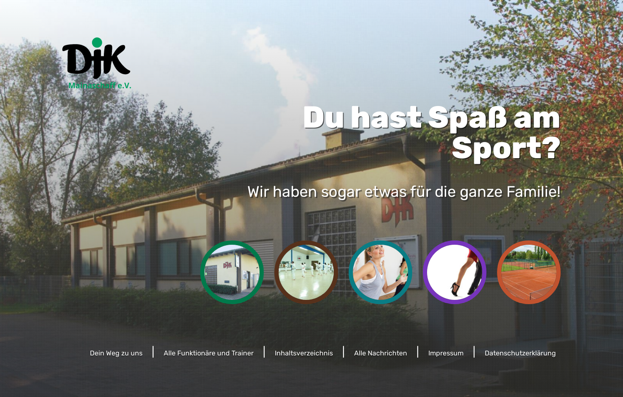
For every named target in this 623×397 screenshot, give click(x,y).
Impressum (446, 353)
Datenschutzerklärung (520, 353)
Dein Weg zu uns (116, 353)
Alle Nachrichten (380, 353)
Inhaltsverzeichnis (304, 353)
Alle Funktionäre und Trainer (209, 353)
